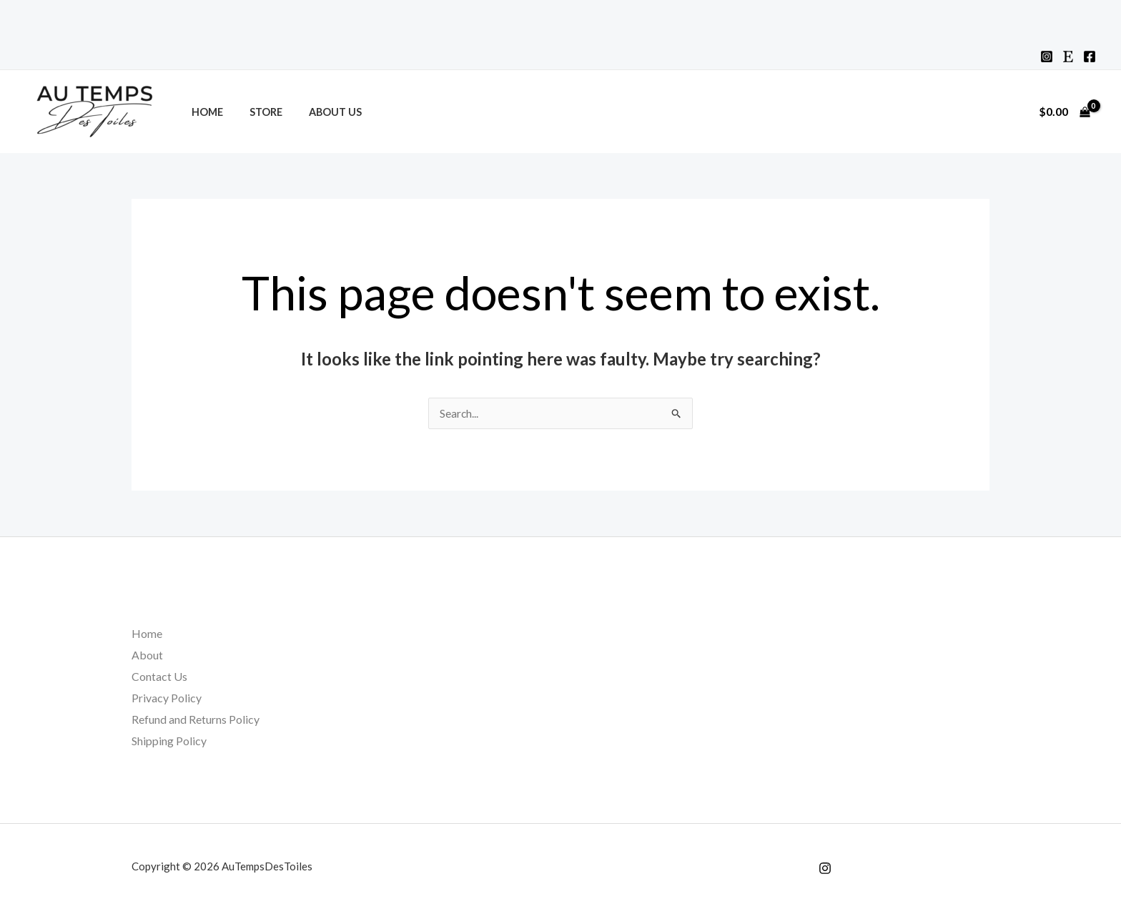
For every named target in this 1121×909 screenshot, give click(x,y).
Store (256, 112)
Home (203, 112)
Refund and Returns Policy (196, 718)
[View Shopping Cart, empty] (1064, 112)
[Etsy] (1068, 56)
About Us (320, 112)
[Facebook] (1089, 56)
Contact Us (159, 676)
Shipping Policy (169, 740)
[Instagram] (1046, 56)
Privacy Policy (167, 697)
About (147, 655)
